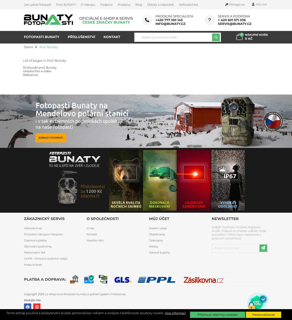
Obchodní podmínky (38, 246)
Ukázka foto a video (37, 71)
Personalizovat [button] (263, 315)
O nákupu (88, 4)
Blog (138, 4)
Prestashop (118, 294)
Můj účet (159, 218)
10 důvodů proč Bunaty (40, 67)
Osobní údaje (158, 228)
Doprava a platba (35, 240)
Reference (30, 75)
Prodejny (124, 4)
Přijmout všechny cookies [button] (218, 315)
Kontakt (92, 234)
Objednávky (157, 234)
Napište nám (95, 240)
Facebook (27, 307)
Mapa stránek (33, 264)
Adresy (153, 246)
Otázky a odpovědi (160, 4)
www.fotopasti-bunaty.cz (73, 294)
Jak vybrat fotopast (37, 4)
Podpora (106, 4)
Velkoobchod (188, 4)
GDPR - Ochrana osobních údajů (46, 258)
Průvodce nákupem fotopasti (43, 234)
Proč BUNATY (66, 4)
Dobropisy (156, 240)
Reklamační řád (34, 252)
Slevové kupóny (159, 252)
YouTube (36, 307)
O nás (90, 228)
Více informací (175, 313)
